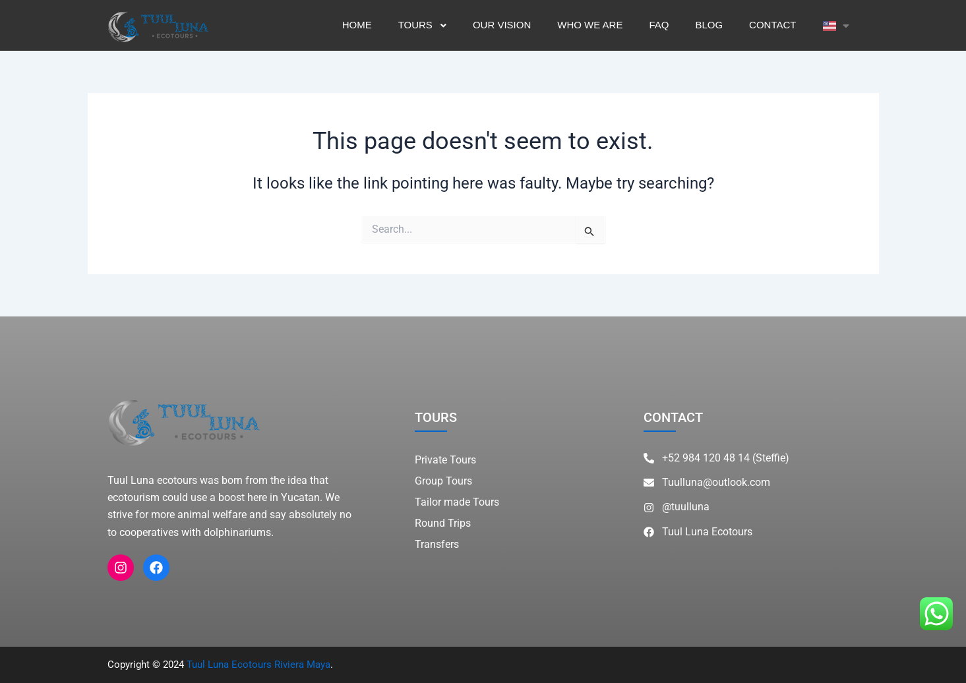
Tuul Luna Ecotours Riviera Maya (258, 664)
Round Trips (443, 523)
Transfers (437, 544)
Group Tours (443, 481)
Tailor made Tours (457, 502)
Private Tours (445, 460)
